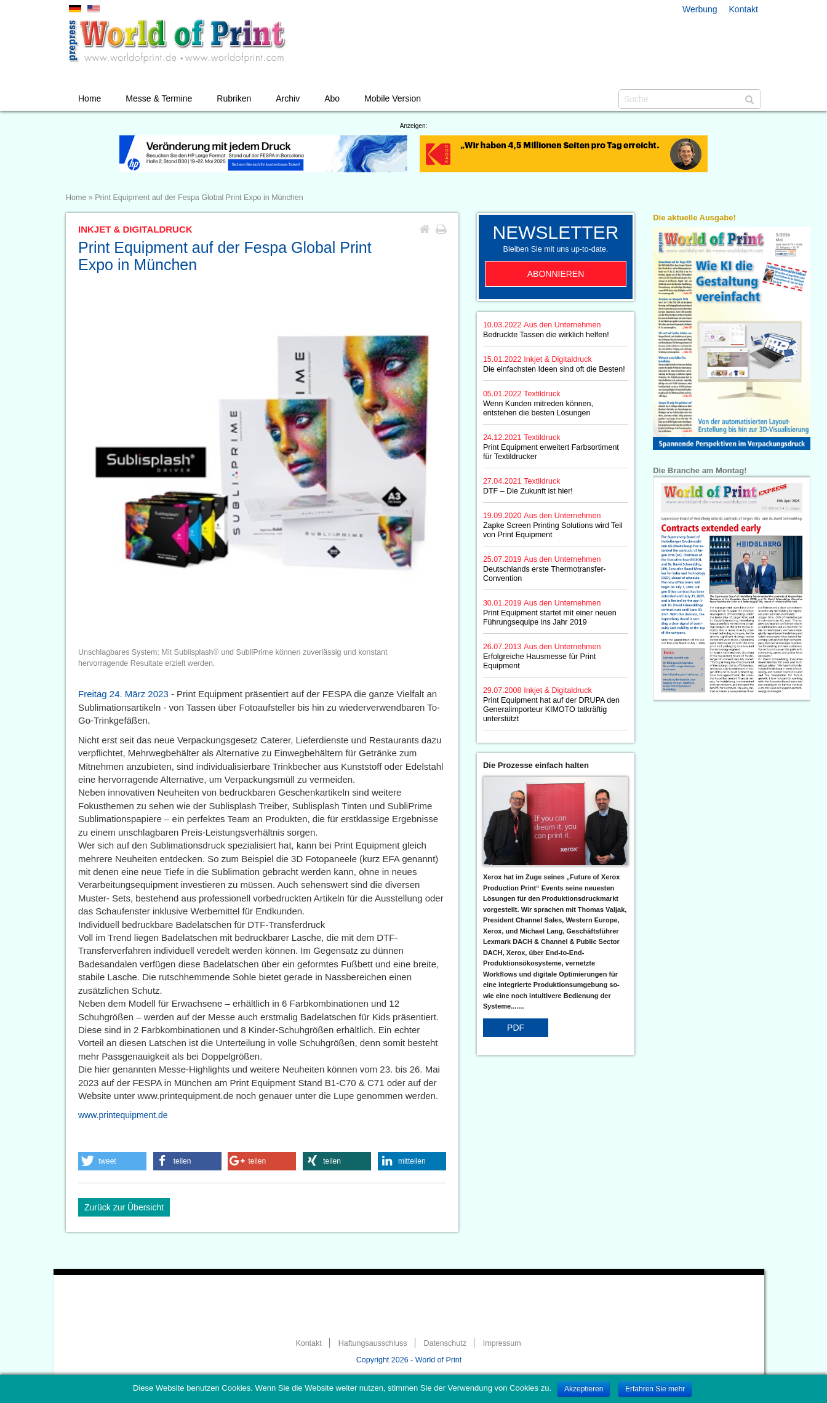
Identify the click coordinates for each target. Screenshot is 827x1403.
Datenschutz (444, 1343)
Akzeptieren (583, 1389)
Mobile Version (392, 98)
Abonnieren (556, 274)
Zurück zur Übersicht (124, 1207)
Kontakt (743, 9)
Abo (332, 98)
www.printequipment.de (123, 1115)
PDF (515, 1028)
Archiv (288, 98)
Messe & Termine (159, 98)
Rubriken (234, 98)
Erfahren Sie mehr (655, 1389)
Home (89, 98)
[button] (112, 1161)
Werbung (699, 9)
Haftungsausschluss (372, 1343)
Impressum (502, 1343)
